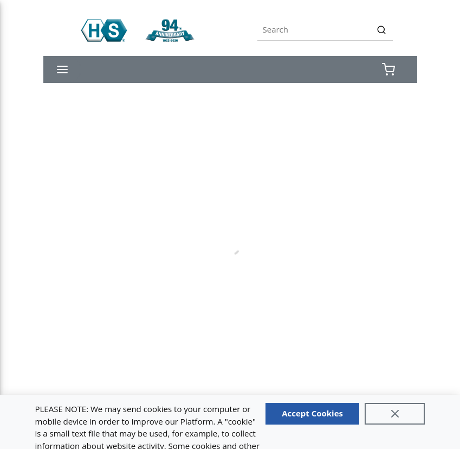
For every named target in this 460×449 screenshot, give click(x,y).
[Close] (395, 414)
